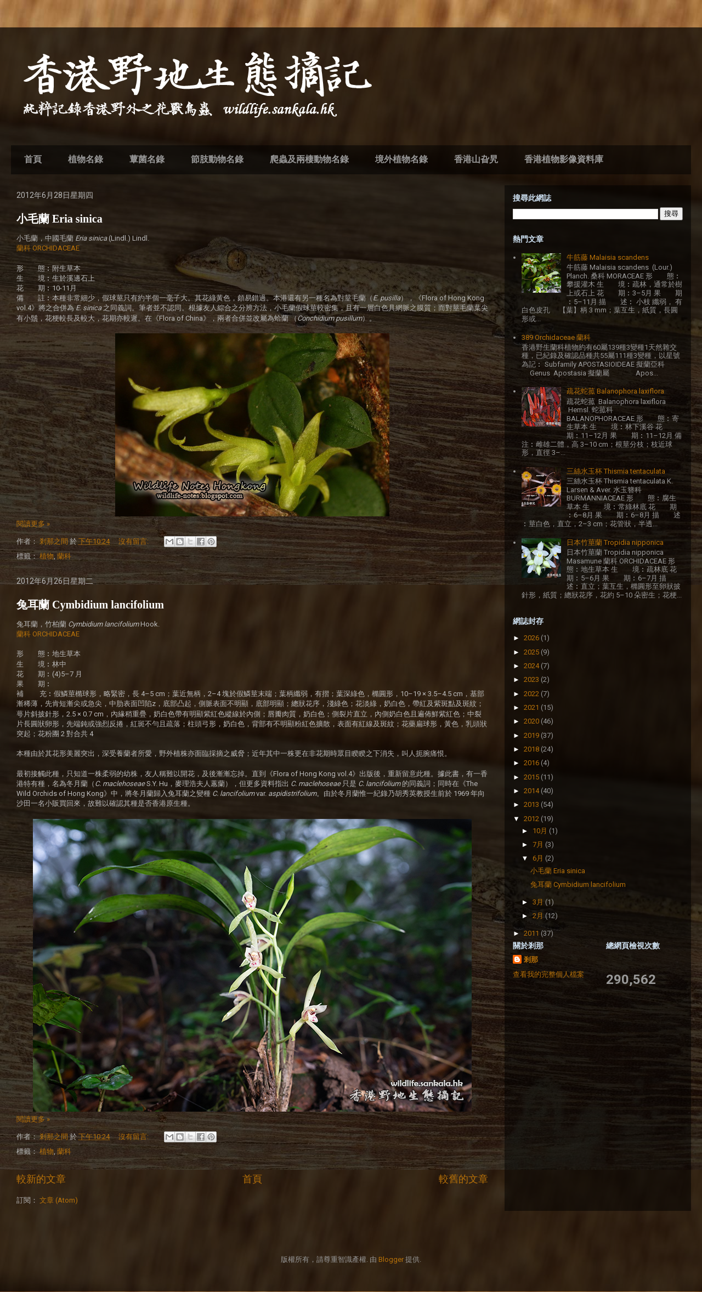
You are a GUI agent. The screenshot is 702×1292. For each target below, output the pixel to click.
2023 (532, 679)
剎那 (531, 959)
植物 (46, 556)
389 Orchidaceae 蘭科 (556, 337)
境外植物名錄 (401, 159)
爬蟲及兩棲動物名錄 (309, 159)
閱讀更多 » (33, 524)
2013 (532, 804)
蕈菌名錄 (147, 159)
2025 (532, 652)
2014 (532, 791)
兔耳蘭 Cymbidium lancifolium (90, 605)
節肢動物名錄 (217, 159)
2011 (532, 933)
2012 (532, 819)
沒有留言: (134, 541)
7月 (539, 844)
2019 (532, 735)
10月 (541, 831)
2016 (532, 763)
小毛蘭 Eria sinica (59, 219)
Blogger (391, 1259)
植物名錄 (85, 159)
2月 (539, 916)
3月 (539, 902)
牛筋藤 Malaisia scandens (608, 257)
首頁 (33, 159)
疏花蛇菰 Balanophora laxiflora (615, 391)
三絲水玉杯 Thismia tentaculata (616, 471)
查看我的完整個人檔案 (548, 974)
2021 (532, 707)
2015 (532, 777)
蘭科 (64, 556)
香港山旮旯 (476, 159)
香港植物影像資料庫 (563, 159)
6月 (539, 858)
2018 (532, 749)
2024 (532, 666)
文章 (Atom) (58, 1200)
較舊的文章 (463, 1179)
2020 (532, 721)
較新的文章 (41, 1179)
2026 (532, 638)
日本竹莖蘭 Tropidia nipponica (615, 542)
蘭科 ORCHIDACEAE (48, 248)
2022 (532, 694)
